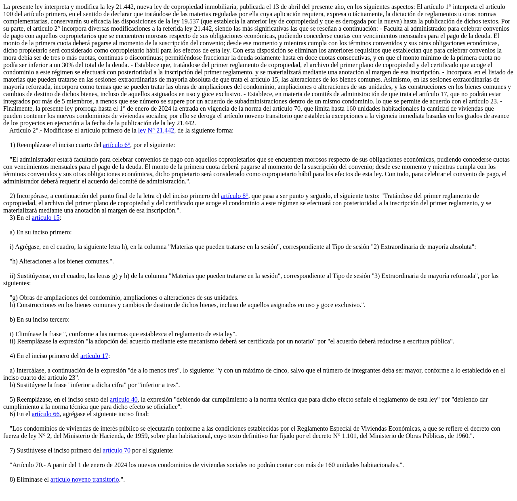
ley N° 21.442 (156, 130)
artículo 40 (124, 399)
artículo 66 (46, 413)
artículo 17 (94, 355)
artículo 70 (116, 450)
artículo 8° (234, 195)
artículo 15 (46, 217)
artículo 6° (116, 144)
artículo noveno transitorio (84, 479)
